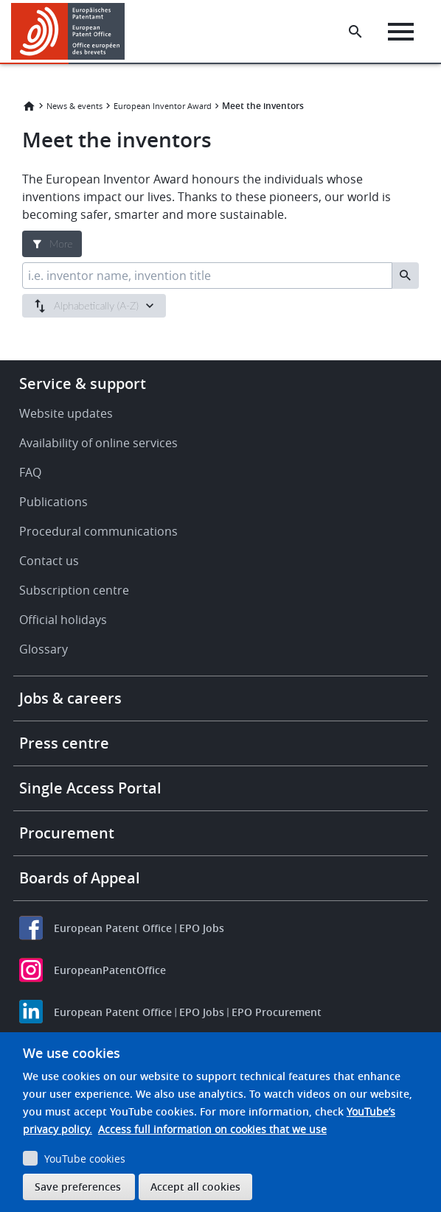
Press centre (64, 743)
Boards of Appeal (79, 878)
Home (28, 106)
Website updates (66, 413)
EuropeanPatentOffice (110, 970)
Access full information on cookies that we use (212, 1129)
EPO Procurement (277, 1012)
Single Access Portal (90, 788)
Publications (53, 502)
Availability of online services (98, 443)
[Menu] (400, 32)
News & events (74, 105)
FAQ (30, 472)
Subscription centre (74, 590)
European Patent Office (113, 928)
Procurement (66, 833)
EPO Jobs (201, 928)
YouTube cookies (84, 1159)
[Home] (68, 31)
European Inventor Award (163, 105)
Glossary (43, 649)
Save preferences (78, 1187)
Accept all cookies (195, 1187)
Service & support (82, 383)
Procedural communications (98, 531)
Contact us (49, 561)
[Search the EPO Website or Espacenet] (355, 31)
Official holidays (63, 620)
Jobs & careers (70, 698)
